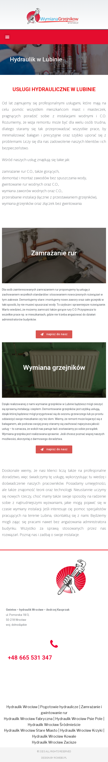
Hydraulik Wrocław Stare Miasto (30, 730)
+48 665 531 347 (30, 657)
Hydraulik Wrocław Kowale (54, 736)
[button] (54, 334)
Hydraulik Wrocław (22, 707)
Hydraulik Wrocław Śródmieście (54, 725)
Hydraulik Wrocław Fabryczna (28, 719)
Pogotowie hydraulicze (59, 707)
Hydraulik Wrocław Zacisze (54, 742)
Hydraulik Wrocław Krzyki (81, 730)
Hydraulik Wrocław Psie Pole (78, 719)
